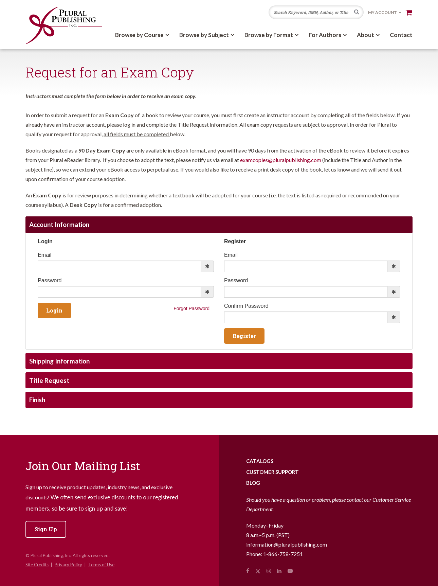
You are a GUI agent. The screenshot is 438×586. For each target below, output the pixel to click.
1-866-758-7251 (283, 554)
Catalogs (259, 461)
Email (44, 255)
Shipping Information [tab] (59, 361)
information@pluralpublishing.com (286, 544)
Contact (401, 34)
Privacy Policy (68, 564)
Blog (253, 483)
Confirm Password (246, 306)
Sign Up (46, 529)
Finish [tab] (37, 400)
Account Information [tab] (59, 224)
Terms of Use (101, 564)
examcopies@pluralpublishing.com (280, 160)
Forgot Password (191, 308)
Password (49, 280)
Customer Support (272, 472)
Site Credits (37, 564)
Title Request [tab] (49, 380)
